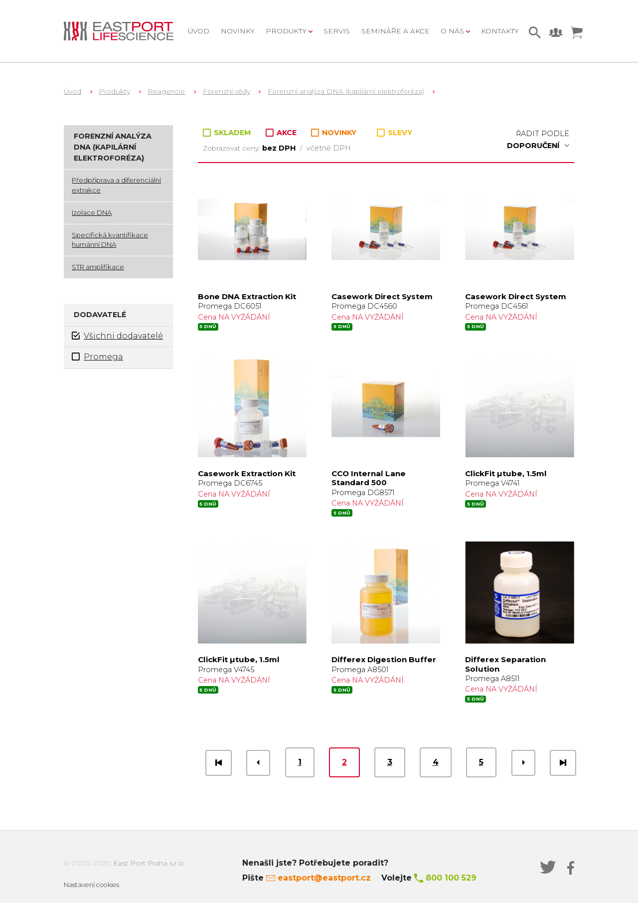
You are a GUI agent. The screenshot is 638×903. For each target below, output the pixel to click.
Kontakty (500, 31)
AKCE (282, 132)
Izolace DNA (92, 212)
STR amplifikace (98, 267)
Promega (97, 357)
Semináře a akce (395, 31)
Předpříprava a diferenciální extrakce (116, 185)
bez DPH (280, 148)
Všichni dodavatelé (117, 336)
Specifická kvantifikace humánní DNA (110, 240)
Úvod (198, 31)
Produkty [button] (287, 31)
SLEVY (394, 132)
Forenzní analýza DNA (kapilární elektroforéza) (346, 91)
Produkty (114, 91)
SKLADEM (228, 132)
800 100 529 (451, 878)
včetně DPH (329, 148)
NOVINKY (333, 133)
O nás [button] (453, 31)
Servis (336, 31)
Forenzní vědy (226, 91)
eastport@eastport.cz (324, 878)
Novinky (238, 31)
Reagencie (166, 91)
